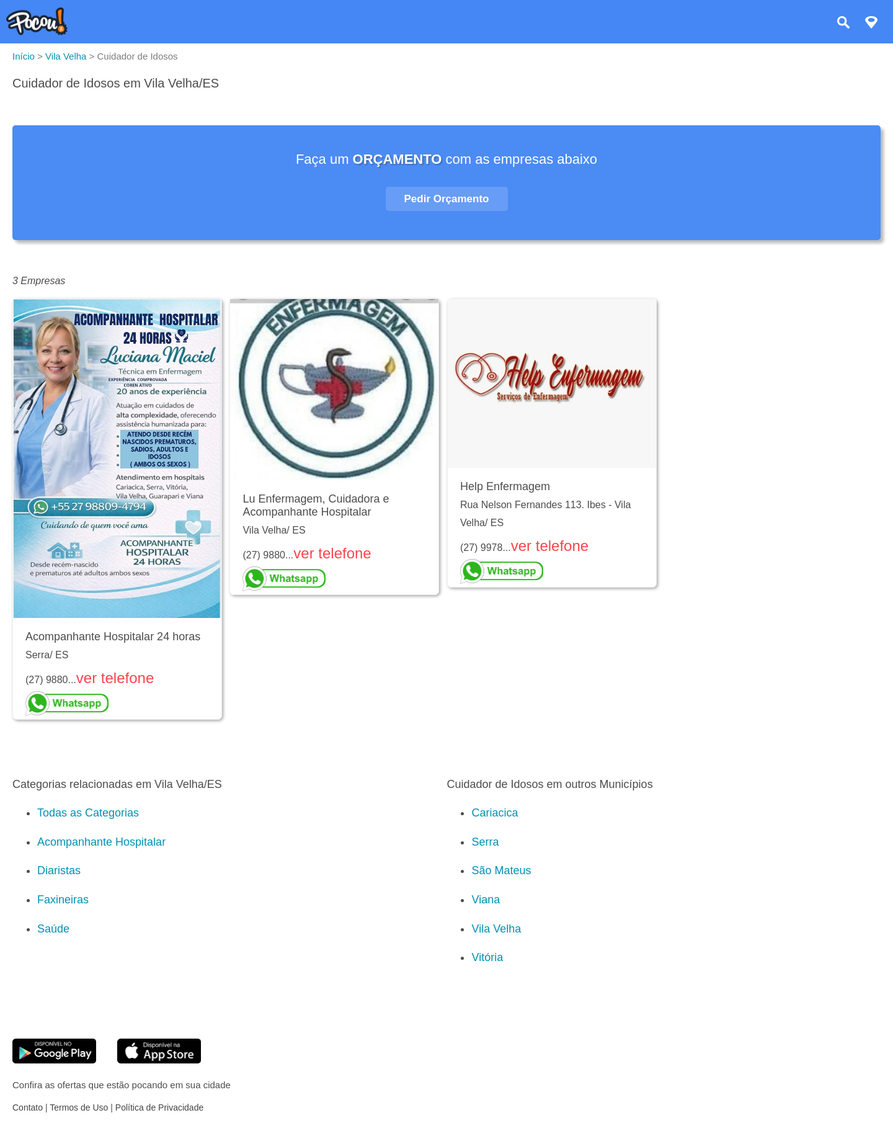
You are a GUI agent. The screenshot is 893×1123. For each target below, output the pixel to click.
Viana (485, 899)
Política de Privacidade (159, 1107)
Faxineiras (63, 899)
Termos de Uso (79, 1107)
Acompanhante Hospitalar (101, 842)
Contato (27, 1107)
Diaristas (59, 870)
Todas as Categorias (88, 813)
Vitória (487, 957)
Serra (485, 842)
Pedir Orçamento (446, 199)
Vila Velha (496, 929)
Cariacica (494, 813)
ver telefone (115, 677)
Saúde (53, 929)
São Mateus (501, 870)
